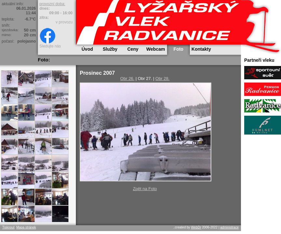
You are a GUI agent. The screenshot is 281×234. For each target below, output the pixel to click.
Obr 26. (127, 78)
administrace (229, 227)
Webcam (155, 49)
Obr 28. (162, 78)
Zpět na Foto (145, 188)
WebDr (196, 227)
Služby (110, 49)
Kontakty (201, 49)
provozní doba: (52, 4)
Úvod (87, 49)
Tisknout (8, 227)
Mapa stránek (26, 227)
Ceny (132, 49)
